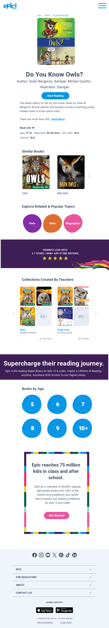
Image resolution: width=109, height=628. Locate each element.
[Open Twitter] (54, 555)
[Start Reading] (55, 95)
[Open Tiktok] (67, 555)
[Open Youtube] (48, 555)
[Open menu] (102, 6)
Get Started (56, 515)
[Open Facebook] (34, 555)
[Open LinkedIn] (74, 555)
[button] (35, 314)
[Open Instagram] (41, 555)
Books (47, 15)
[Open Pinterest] (61, 555)
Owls (39, 15)
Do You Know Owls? (61, 15)
